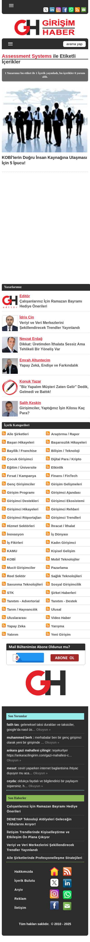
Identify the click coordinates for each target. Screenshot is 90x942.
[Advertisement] (45, 235)
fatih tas (13, 724)
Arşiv (18, 889)
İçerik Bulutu (24, 880)
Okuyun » (43, 729)
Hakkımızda (23, 871)
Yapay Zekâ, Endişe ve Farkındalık (49, 365)
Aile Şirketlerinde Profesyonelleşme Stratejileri (44, 858)
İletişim (20, 907)
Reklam (20, 898)
